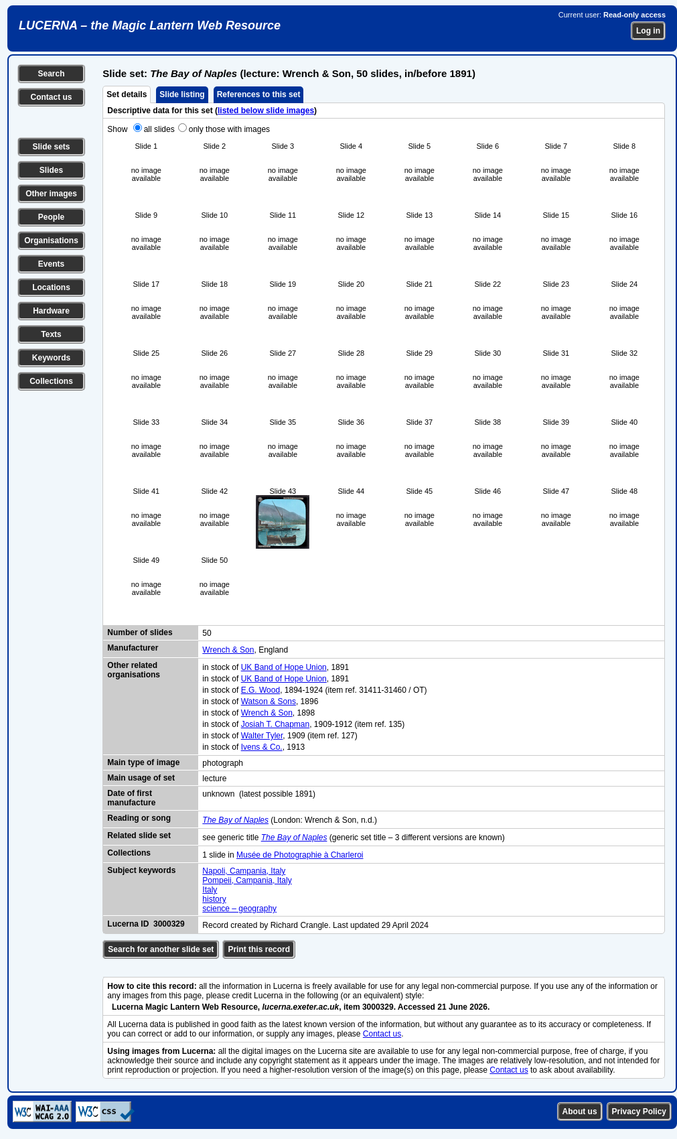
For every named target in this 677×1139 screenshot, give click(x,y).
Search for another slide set (161, 949)
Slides (51, 170)
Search (50, 73)
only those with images (229, 129)
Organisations (51, 240)
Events (51, 264)
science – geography (239, 908)
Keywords (51, 357)
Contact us (51, 97)
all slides (159, 129)
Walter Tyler (262, 735)
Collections (51, 381)
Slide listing (181, 94)
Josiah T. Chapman (275, 724)
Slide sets (51, 146)
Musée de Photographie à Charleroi (299, 855)
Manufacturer (132, 648)
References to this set (259, 94)
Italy (209, 889)
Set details (126, 94)
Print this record (259, 949)
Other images (51, 193)
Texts (51, 334)
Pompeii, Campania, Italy (246, 880)
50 (206, 633)
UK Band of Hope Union (284, 667)
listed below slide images (266, 110)
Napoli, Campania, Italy (243, 871)
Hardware (51, 311)
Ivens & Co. (262, 747)
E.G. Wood (260, 690)
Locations (51, 287)
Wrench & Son (228, 650)
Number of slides (139, 632)
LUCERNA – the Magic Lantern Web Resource (150, 25)
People (51, 217)
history (214, 899)
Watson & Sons (268, 701)
